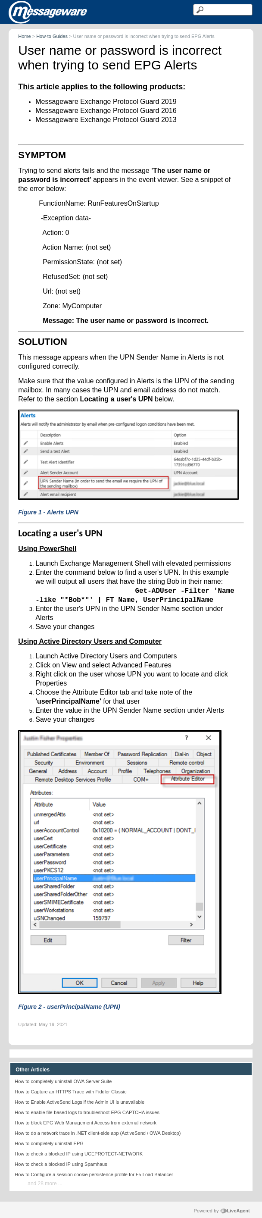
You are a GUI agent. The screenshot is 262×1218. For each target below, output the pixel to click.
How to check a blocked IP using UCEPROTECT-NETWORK (79, 1153)
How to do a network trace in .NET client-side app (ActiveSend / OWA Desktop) (98, 1133)
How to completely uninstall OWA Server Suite (63, 1081)
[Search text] (223, 10)
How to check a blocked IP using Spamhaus (61, 1164)
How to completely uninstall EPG (49, 1143)
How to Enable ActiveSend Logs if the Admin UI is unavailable (79, 1102)
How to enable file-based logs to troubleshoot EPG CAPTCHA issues (87, 1112)
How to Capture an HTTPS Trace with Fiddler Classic (70, 1091)
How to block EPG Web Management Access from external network (85, 1122)
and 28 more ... (45, 1183)
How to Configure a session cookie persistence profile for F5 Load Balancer (94, 1174)
